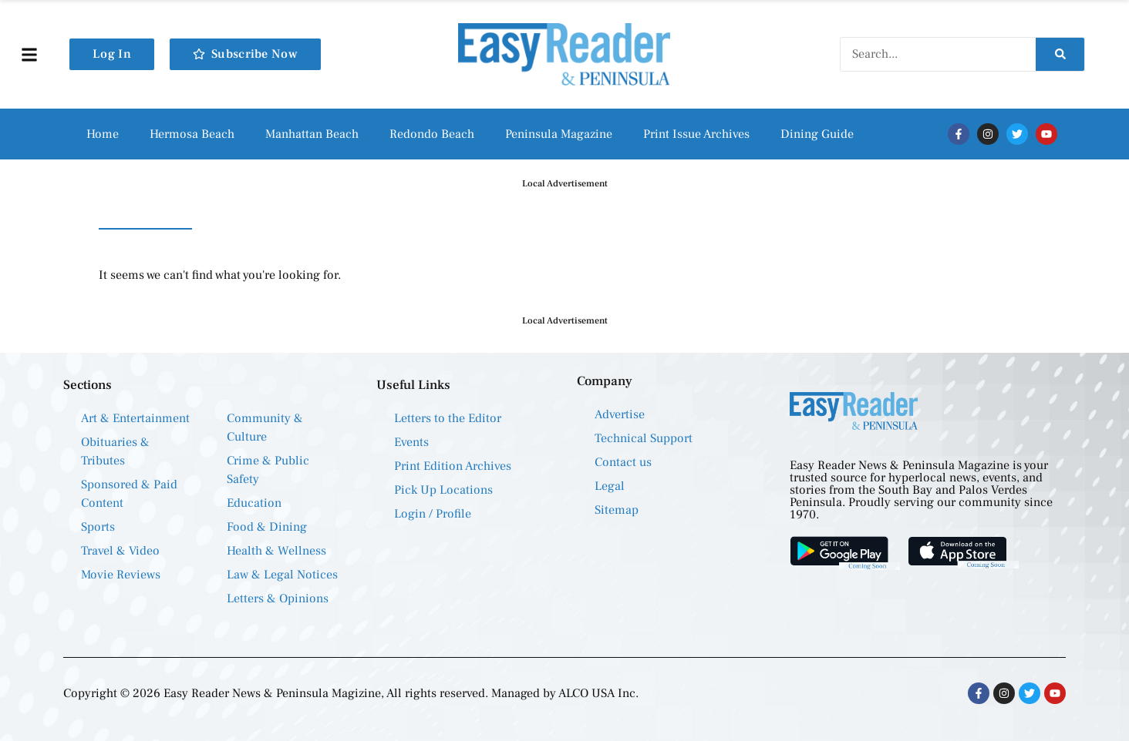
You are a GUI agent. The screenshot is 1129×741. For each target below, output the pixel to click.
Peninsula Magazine (558, 134)
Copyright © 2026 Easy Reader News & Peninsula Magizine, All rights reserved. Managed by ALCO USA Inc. (351, 693)
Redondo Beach (431, 134)
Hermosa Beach (192, 134)
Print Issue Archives (696, 134)
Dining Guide (817, 134)
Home (102, 134)
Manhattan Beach (312, 134)
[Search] (1060, 54)
